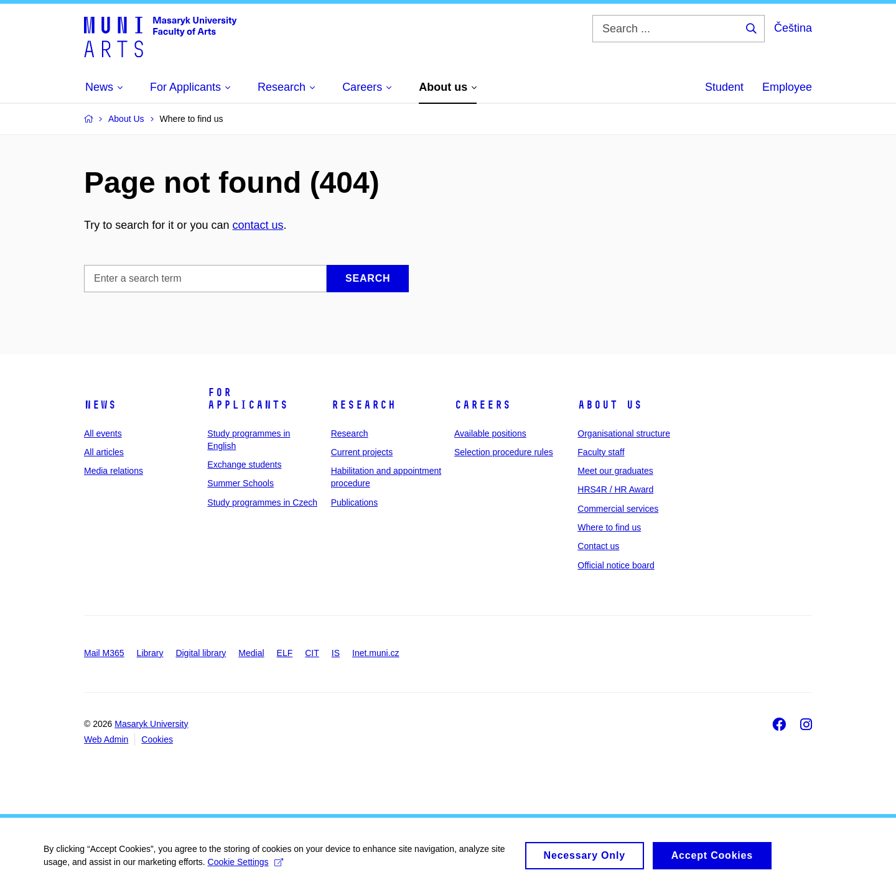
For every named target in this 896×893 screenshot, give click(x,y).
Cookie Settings (245, 868)
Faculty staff (600, 452)
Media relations (113, 471)
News (100, 405)
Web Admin (106, 739)
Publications (354, 502)
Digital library (200, 653)
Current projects (362, 452)
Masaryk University (151, 724)
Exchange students (244, 465)
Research (363, 405)
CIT (312, 653)
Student (724, 87)
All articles (104, 452)
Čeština (793, 28)
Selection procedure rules (503, 452)
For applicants (247, 399)
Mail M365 (104, 653)
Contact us (598, 546)
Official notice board (615, 565)
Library (150, 653)
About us (609, 405)
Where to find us (609, 527)
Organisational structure (623, 433)
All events (103, 433)
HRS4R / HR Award (615, 489)
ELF (285, 653)
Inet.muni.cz (375, 653)
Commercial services (617, 509)
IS (336, 653)
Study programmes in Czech (262, 502)
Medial (251, 653)
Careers (482, 405)
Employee (787, 87)
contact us (257, 225)
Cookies (157, 739)
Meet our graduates (615, 471)
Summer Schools (240, 483)
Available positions (490, 433)
